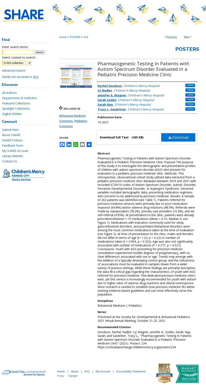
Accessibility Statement (130, 371)
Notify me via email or (20, 77)
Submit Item (10, 130)
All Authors (9, 93)
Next (186, 37)
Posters (187, 49)
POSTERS (75, 37)
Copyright (73, 375)
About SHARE (11, 135)
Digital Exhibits (12, 114)
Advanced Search (13, 70)
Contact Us (9, 161)
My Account (103, 371)
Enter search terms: (15, 47)
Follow (190, 85)
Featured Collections (16, 103)
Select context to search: (19, 57)
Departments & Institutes (19, 98)
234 (86, 37)
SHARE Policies (12, 140)
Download (178, 137)
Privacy (60, 375)
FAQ (87, 371)
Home (63, 37)
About (74, 371)
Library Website (12, 156)
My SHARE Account (15, 151)
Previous (171, 37)
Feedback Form (12, 145)
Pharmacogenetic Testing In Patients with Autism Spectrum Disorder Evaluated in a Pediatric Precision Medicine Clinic (143, 69)
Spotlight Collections (16, 108)
